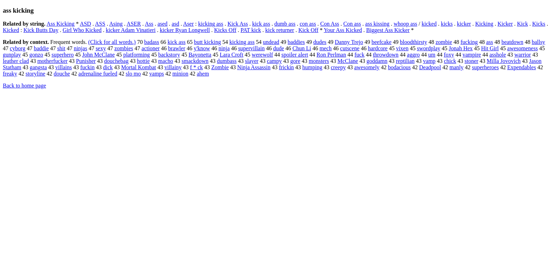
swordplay (428, 48)
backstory (169, 55)
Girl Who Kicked (82, 30)
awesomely (367, 67)
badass (151, 42)
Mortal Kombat (138, 67)
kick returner (279, 30)
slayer (251, 61)
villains (63, 67)
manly (456, 67)
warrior (522, 55)
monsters (319, 61)
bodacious (399, 67)
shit (61, 48)
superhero (63, 55)
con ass (308, 24)
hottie (143, 61)
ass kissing (377, 24)
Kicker (505, 24)
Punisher (86, 61)
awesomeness (522, 48)
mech (325, 48)
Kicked (11, 30)
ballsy (538, 42)
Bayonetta (199, 55)
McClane (347, 61)
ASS (100, 24)
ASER (134, 24)
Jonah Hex (461, 48)
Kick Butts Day (41, 30)
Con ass (352, 24)
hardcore (378, 48)
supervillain (251, 48)
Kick (522, 24)
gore (295, 61)
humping (312, 67)
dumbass (226, 61)
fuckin (87, 67)
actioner (151, 48)
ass (489, 42)
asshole (498, 55)
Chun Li (301, 48)
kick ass (261, 24)
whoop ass (405, 24)
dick (108, 67)
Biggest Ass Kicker (388, 30)
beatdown (512, 42)
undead (271, 42)
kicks (447, 24)
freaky (10, 74)
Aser (188, 24)
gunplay (12, 55)
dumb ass (285, 24)
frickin (286, 67)
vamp (429, 61)
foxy (449, 55)
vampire (471, 55)
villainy (173, 67)
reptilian (405, 61)
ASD (85, 24)
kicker (464, 24)
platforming (136, 55)
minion (180, 74)
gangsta (38, 67)
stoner (471, 61)
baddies (296, 42)
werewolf (262, 55)
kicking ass (210, 24)
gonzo (36, 55)
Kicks (538, 24)
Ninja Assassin (254, 67)
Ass (149, 24)
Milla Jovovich (503, 61)
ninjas (80, 48)
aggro (413, 55)
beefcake (381, 42)
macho (165, 61)
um (431, 55)
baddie (41, 48)
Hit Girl (490, 48)
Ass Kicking (60, 24)
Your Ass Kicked (343, 30)
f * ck (196, 67)
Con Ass (329, 24)
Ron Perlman (331, 55)
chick (450, 61)
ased (162, 24)
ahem (203, 74)
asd (175, 24)
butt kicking (207, 42)
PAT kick (251, 30)
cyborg (17, 48)
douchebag (116, 61)
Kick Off (308, 30)
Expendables (521, 67)
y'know (202, 48)
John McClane (98, 55)
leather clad (16, 61)
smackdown (195, 61)
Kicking (484, 24)
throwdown (385, 55)
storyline (35, 74)
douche (62, 74)
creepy (338, 67)
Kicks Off (225, 30)
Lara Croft (231, 55)
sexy (101, 48)
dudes (319, 42)
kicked (429, 24)
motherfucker (52, 61)
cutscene (349, 48)
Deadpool (430, 67)
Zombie (220, 67)
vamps (156, 74)
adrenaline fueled (97, 74)
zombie (443, 42)
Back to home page (24, 86)
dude (278, 48)
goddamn (377, 61)
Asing (116, 24)
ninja (224, 48)
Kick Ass (237, 24)
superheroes (485, 67)
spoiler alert (294, 55)
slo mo (133, 74)
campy (274, 61)
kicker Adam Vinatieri (131, 30)
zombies (123, 48)
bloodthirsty (413, 42)
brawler (176, 48)
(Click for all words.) (112, 42)
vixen (402, 48)
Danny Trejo (349, 42)
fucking (469, 42)
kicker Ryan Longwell (185, 30)
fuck (359, 55)
